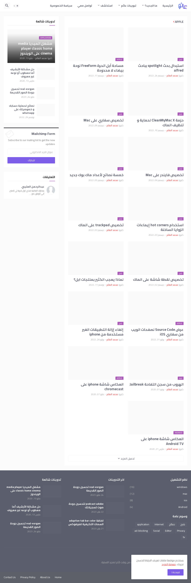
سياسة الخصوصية (61, 5)
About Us (45, 577)
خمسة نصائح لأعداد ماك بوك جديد (96, 175)
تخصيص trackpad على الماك (100, 225)
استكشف (106, 5)
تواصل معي (84, 5)
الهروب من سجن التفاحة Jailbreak (157, 384)
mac (158, 493)
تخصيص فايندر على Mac (165, 175)
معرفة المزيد (169, 564)
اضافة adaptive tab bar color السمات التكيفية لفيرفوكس (86, 522)
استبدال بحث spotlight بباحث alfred (161, 68)
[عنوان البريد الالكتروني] (31, 152)
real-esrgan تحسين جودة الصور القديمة (22, 90)
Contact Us (10, 577)
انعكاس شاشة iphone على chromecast (102, 387)
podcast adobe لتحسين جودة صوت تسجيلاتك (86, 505)
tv (184, 537)
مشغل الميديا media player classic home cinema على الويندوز (23, 490)
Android (158, 507)
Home (58, 577)
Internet (159, 524)
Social (156, 530)
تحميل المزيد (128, 458)
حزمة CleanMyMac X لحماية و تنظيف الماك (160, 122)
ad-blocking (141, 530)
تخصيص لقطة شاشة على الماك (158, 279)
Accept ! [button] (175, 572)
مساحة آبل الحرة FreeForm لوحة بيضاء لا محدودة (98, 68)
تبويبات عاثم (128, 5)
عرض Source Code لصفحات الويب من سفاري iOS (157, 332)
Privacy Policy (27, 577)
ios (158, 500)
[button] (16, 6)
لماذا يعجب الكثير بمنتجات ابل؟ (98, 279)
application (143, 524)
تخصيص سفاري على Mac (103, 120)
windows (158, 487)
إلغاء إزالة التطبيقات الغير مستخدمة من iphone (102, 332)
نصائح (172, 524)
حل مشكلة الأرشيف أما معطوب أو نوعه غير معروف (22, 73)
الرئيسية (167, 5)
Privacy (181, 530)
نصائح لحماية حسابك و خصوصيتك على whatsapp (21, 109)
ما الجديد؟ (151, 5)
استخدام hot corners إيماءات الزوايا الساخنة (160, 227)
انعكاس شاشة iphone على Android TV (162, 441)
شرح (182, 524)
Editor (168, 530)
